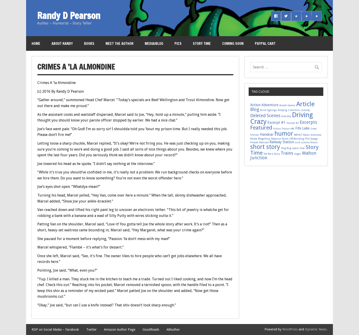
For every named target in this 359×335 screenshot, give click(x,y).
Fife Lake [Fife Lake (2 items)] (302, 128)
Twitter (91, 329)
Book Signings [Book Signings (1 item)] (268, 110)
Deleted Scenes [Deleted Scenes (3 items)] (265, 115)
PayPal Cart (265, 43)
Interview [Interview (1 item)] (316, 134)
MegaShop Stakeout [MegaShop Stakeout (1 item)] (269, 138)
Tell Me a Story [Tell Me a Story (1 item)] (272, 153)
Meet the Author (119, 43)
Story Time (202, 43)
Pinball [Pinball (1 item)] (254, 142)
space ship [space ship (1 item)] (298, 148)
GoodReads (151, 329)
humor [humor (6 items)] (284, 133)
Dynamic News (315, 329)
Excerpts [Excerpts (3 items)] (308, 122)
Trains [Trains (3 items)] (287, 153)
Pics (178, 43)
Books (89, 43)
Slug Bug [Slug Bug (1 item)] (286, 148)
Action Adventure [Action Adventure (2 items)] (264, 105)
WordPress (290, 329)
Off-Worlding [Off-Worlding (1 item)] (296, 138)
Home (36, 43)
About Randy (62, 43)
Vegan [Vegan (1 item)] (297, 153)
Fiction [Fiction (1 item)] (277, 128)
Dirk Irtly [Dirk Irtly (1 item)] (286, 116)
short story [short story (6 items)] (265, 146)
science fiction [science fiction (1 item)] (309, 142)
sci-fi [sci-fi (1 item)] (297, 142)
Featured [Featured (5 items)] (261, 127)
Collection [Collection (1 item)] (294, 110)
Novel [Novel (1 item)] (285, 138)
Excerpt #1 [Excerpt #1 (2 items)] (276, 122)
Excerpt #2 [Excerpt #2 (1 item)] (293, 123)
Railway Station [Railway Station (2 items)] (281, 142)
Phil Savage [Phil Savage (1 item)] (311, 138)
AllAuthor (173, 329)
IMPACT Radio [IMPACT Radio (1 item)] (302, 134)
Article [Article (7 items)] (305, 104)
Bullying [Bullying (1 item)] (282, 110)
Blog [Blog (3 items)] (254, 109)
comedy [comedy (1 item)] (305, 110)
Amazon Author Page (119, 329)
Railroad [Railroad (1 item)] (264, 142)
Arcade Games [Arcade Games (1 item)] (287, 105)
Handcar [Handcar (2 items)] (267, 134)
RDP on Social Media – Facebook (55, 329)
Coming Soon (233, 43)
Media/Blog (154, 43)
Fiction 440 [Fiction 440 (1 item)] (288, 128)
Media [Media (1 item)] (253, 138)
